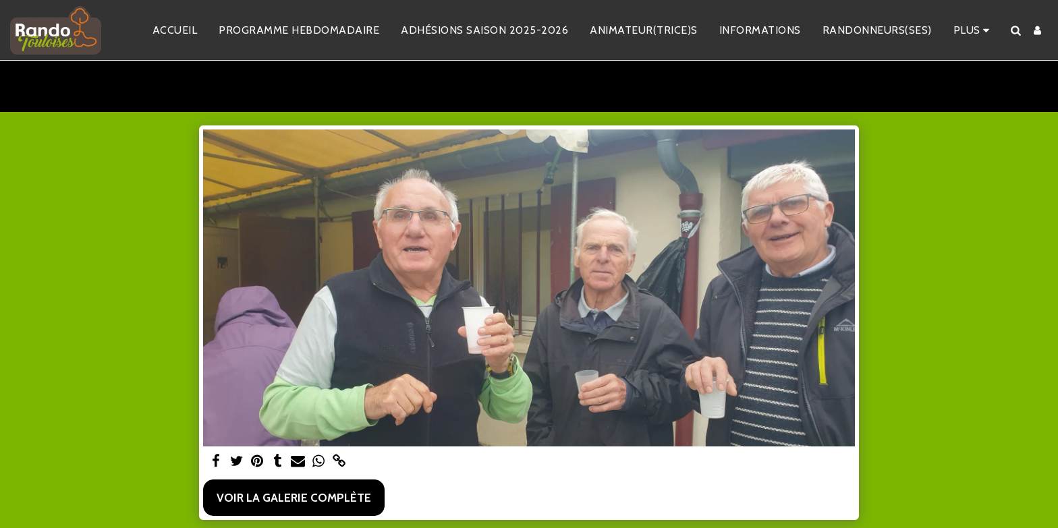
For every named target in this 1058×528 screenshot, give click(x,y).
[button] (1015, 30)
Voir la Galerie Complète (294, 497)
